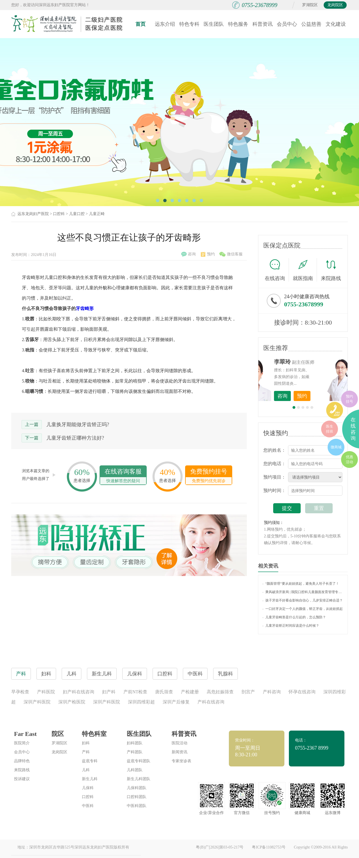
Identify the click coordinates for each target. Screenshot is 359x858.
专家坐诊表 (181, 761)
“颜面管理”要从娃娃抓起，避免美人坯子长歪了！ (301, 584)
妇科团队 (134, 743)
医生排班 (329, 428)
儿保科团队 (136, 788)
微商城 (336, 447)
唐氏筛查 (164, 691)
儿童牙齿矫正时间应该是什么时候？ (291, 626)
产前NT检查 (135, 691)
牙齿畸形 (85, 308)
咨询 (188, 254)
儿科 (86, 770)
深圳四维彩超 (141, 702)
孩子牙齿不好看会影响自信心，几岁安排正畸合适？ (303, 600)
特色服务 (238, 24)
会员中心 (287, 24)
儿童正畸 (97, 214)
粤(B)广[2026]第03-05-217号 (219, 847)
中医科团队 (136, 806)
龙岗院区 (335, 5)
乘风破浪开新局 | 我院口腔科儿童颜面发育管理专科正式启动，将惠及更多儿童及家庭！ (303, 592)
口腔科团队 (136, 797)
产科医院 (46, 691)
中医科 (88, 806)
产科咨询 (272, 691)
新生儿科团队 (138, 779)
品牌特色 (22, 761)
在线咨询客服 (123, 476)
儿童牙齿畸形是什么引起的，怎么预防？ (294, 617)
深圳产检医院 (71, 702)
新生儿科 (90, 779)
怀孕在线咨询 (302, 691)
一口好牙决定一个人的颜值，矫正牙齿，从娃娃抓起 (303, 609)
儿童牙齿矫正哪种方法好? (75, 438)
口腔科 (59, 214)
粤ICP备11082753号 (268, 847)
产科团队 (134, 752)
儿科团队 (134, 770)
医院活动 (179, 743)
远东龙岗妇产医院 (33, 214)
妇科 (86, 743)
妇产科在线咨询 (78, 691)
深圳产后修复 (176, 702)
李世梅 (311, 362)
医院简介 (22, 743)
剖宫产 (248, 691)
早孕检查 (20, 691)
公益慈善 (311, 24)
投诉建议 (22, 779)
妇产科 (109, 691)
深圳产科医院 (37, 702)
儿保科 (88, 788)
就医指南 (305, 270)
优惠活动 (349, 459)
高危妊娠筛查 (220, 691)
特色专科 (189, 24)
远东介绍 (165, 24)
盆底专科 (90, 761)
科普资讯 (262, 24)
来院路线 (331, 270)
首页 (140, 24)
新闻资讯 (179, 752)
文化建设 (336, 24)
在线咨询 (277, 270)
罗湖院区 (310, 5)
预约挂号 (349, 399)
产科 (86, 752)
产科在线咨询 (210, 702)
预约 (208, 254)
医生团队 (214, 24)
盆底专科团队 (138, 761)
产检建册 (190, 691)
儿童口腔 (77, 214)
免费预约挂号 (209, 476)
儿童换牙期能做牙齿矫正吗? (77, 424)
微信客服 (231, 254)
